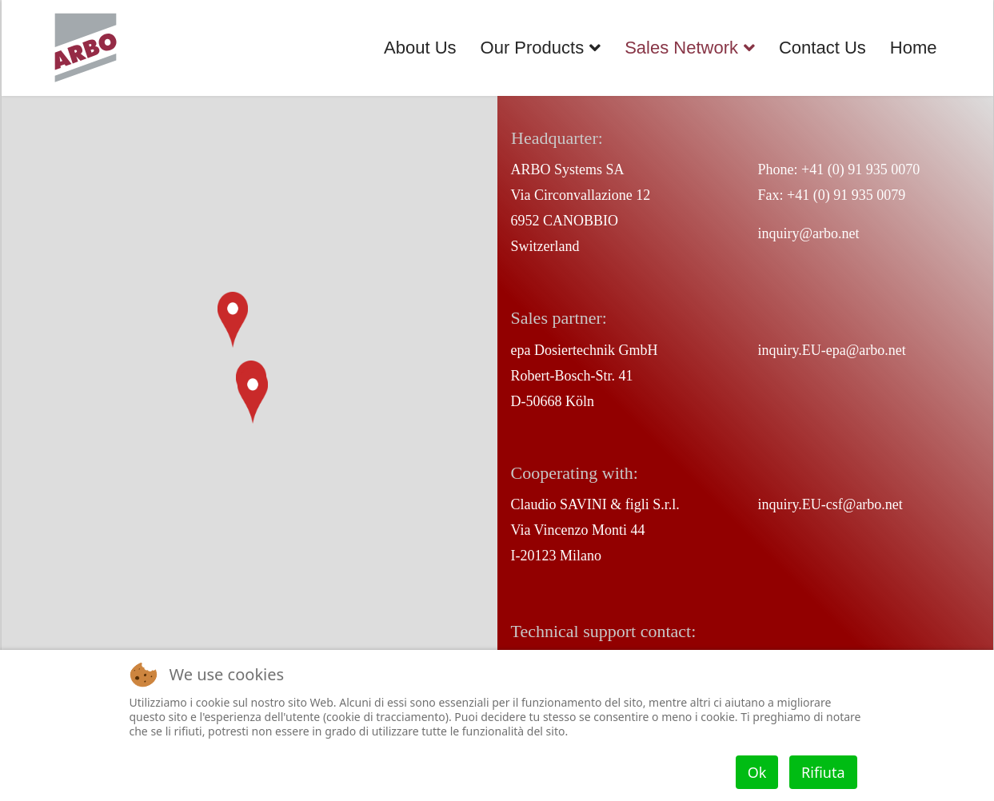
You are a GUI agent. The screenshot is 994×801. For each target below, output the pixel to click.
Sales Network (681, 48)
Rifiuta (822, 772)
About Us (420, 48)
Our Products (533, 48)
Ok (757, 772)
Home (913, 48)
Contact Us (822, 48)
